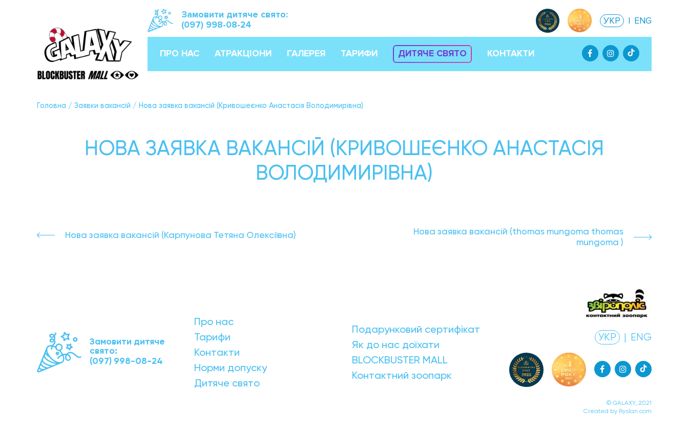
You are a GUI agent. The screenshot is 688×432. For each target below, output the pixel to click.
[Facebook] (590, 53)
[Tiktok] (631, 53)
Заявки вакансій (102, 105)
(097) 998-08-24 (216, 24)
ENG (643, 20)
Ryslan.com (635, 411)
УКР (611, 20)
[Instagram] (610, 53)
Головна (51, 105)
